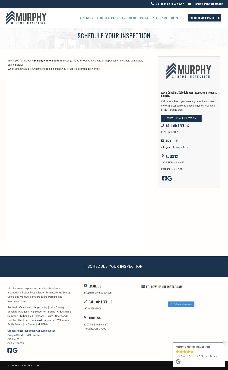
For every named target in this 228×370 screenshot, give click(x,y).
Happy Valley (40, 307)
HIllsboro (39, 315)
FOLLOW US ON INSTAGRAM (169, 296)
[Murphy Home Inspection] (26, 18)
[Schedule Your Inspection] (181, 118)
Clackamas (63, 311)
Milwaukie (26, 315)
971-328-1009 (176, 4)
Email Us (172, 141)
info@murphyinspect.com (208, 4)
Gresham (36, 319)
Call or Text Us (177, 125)
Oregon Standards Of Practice (24, 334)
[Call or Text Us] (162, 125)
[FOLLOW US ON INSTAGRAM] (154, 296)
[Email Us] (162, 140)
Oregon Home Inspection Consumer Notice (32, 330)
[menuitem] (85, 18)
